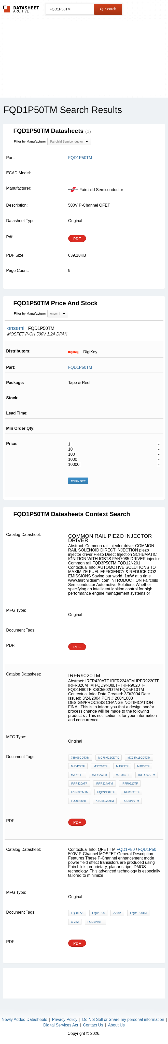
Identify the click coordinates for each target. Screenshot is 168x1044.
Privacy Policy (64, 1019)
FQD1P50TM (80, 367)
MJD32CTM (99, 774)
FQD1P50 (126, 849)
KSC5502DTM (105, 800)
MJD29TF (122, 766)
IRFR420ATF (79, 783)
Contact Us (93, 1025)
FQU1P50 (147, 849)
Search (108, 9)
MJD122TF (78, 766)
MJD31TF (77, 774)
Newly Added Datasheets (24, 1019)
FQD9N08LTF (106, 792)
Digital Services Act (60, 1025)
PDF (77, 238)
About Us (116, 1025)
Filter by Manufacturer (30, 141)
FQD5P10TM (130, 800)
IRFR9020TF (131, 792)
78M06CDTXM (80, 757)
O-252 (75, 921)
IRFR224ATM (104, 783)
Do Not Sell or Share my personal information (123, 1019)
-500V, (117, 913)
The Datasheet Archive (21, 9)
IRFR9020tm (146, 774)
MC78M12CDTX (108, 757)
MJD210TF (100, 766)
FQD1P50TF (95, 921)
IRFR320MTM (80, 792)
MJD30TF (143, 766)
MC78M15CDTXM (139, 757)
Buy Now (78, 480)
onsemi (16, 328)
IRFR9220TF (130, 783)
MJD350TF (123, 774)
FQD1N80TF (79, 800)
